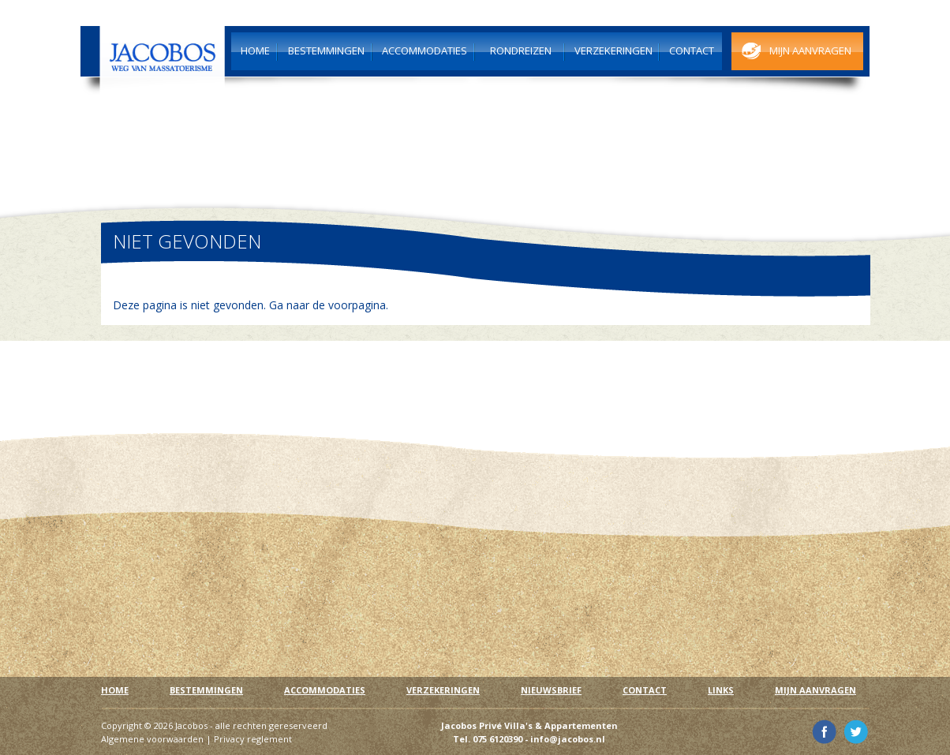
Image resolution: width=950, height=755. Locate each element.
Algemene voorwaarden (152, 739)
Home (115, 690)
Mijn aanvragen (815, 690)
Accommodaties (324, 690)
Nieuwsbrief (551, 690)
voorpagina (357, 304)
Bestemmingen (206, 690)
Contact (645, 690)
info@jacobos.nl (567, 739)
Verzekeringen (443, 690)
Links (721, 690)
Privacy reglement (253, 739)
